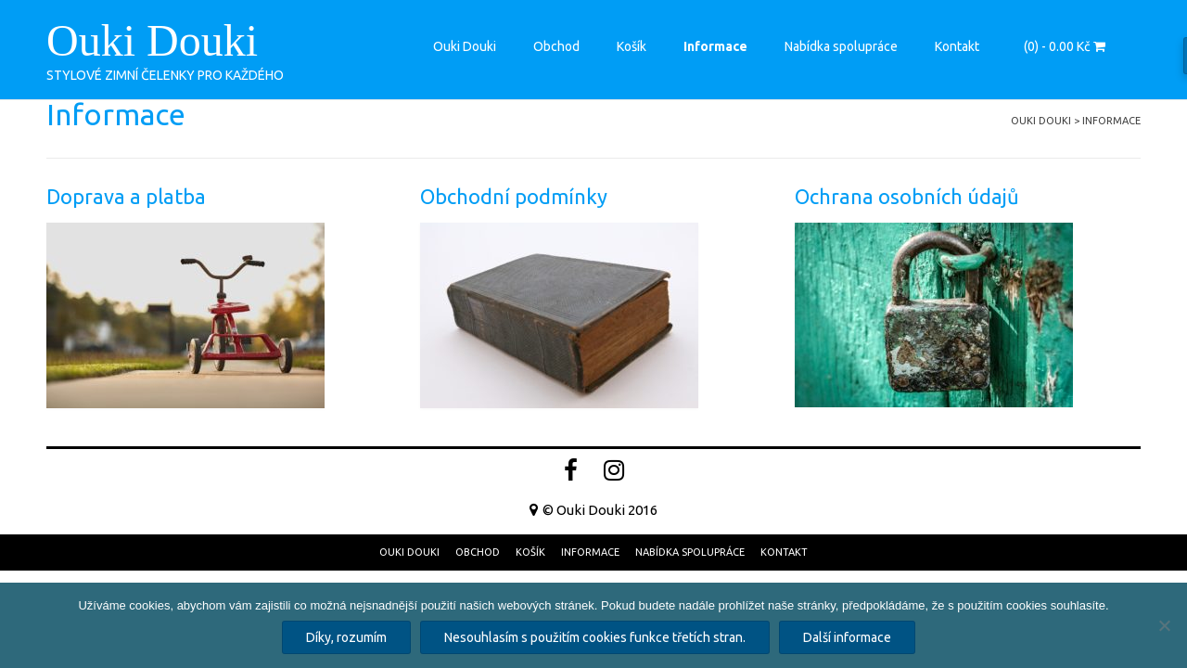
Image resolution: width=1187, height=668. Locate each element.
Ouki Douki (152, 41)
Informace (715, 46)
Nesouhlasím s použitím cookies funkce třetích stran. (595, 637)
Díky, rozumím (346, 637)
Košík (631, 46)
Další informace (847, 637)
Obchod (556, 46)
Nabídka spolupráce (841, 46)
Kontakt (957, 46)
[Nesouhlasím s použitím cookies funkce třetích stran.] (1164, 625)
